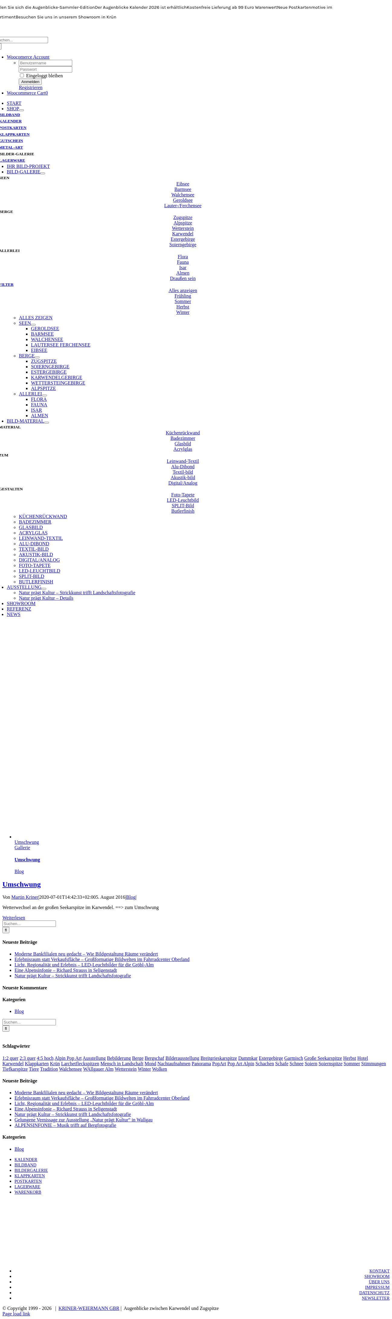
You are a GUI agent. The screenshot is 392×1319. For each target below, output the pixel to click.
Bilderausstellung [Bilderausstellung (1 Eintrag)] (182, 1058)
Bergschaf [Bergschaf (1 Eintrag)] (154, 1058)
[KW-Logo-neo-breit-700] (196, 34)
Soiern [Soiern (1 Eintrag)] (311, 1063)
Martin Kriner (24, 897)
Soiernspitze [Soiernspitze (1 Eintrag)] (330, 1063)
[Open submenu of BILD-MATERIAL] (46, 423)
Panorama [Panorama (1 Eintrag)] (201, 1063)
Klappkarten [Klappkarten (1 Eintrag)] (37, 1063)
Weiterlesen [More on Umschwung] (13, 917)
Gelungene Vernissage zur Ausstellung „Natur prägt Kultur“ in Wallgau (84, 1119)
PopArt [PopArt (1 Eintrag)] (219, 1063)
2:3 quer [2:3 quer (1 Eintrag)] (28, 1058)
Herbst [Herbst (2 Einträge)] (349, 1058)
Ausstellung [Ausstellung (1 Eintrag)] (94, 1058)
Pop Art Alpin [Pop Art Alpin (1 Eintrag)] (240, 1063)
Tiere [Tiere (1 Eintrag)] (34, 1069)
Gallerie (22, 847)
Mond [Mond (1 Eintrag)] (150, 1063)
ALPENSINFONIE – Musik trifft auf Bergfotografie (65, 1125)
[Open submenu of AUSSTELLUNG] (43, 589)
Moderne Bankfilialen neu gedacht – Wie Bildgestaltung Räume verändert (86, 953)
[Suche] (5, 930)
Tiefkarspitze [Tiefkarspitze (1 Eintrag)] (15, 1069)
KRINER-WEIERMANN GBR (89, 1308)
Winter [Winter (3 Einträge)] (144, 1069)
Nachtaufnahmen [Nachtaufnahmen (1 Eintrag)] (173, 1063)
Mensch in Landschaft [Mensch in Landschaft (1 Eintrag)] (121, 1063)
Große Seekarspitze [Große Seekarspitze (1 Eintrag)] (323, 1058)
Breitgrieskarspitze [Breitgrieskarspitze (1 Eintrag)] (218, 1058)
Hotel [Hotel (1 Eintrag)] (362, 1058)
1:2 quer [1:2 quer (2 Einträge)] (10, 1058)
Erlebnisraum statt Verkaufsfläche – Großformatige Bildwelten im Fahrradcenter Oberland (102, 959)
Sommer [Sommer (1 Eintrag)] (352, 1063)
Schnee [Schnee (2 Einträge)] (296, 1063)
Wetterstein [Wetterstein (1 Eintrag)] (125, 1069)
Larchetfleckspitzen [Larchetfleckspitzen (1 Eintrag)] (80, 1063)
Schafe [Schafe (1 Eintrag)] (281, 1063)
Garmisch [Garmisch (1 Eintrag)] (293, 1058)
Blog (19, 871)
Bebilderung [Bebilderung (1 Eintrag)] (119, 1058)
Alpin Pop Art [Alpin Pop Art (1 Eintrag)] (68, 1058)
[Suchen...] (29, 924)
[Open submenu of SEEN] (33, 325)
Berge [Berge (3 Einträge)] (138, 1058)
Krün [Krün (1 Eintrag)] (55, 1063)
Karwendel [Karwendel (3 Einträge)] (13, 1063)
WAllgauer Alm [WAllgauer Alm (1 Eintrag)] (98, 1069)
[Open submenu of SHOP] (21, 110)
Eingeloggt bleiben (41, 75)
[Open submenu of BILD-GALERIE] (42, 173)
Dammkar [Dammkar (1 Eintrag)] (248, 1058)
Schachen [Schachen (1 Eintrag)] (264, 1063)
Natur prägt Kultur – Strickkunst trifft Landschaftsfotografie (73, 975)
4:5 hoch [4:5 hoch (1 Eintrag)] (45, 1058)
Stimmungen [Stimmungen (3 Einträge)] (373, 1063)
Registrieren (30, 87)
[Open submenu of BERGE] (37, 357)
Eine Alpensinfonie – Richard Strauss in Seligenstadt (66, 970)
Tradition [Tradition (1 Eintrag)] (49, 1069)
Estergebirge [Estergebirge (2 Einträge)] (271, 1058)
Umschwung (27, 842)
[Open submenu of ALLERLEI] (44, 395)
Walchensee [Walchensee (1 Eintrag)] (70, 1069)
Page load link (16, 1313)
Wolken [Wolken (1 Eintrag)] (159, 1069)
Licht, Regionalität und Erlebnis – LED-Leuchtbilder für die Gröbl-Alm (84, 964)
